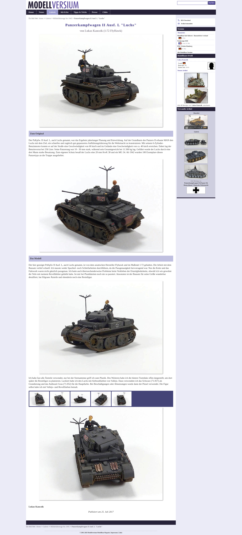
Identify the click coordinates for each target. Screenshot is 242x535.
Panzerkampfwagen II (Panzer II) (196, 183)
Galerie (52, 12)
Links (120, 532)
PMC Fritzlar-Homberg (184, 46)
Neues (41, 12)
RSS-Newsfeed (185, 20)
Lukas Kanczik (197, 105)
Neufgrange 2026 (182, 41)
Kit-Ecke (65, 12)
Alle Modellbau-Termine (184, 52)
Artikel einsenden (186, 23)
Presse (94, 12)
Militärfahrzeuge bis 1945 (62, 18)
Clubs (105, 12)
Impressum (114, 532)
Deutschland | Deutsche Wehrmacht (196, 185)
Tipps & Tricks (80, 12)
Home (31, 12)
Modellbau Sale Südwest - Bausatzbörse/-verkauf (192, 36)
